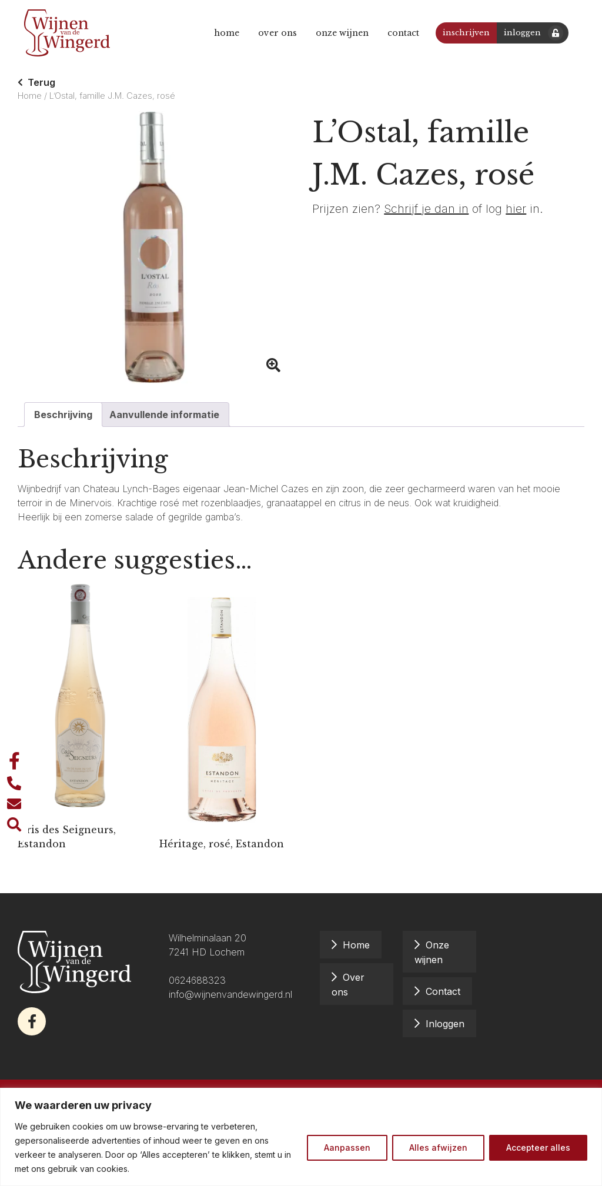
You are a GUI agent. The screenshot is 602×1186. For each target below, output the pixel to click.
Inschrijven (463, 33)
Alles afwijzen (438, 1147)
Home (223, 33)
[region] (301, 1137)
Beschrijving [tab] (63, 414)
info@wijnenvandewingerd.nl (232, 994)
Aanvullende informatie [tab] (164, 414)
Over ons (274, 33)
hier (516, 209)
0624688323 (197, 980)
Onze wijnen (339, 33)
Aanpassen (347, 1147)
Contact (400, 33)
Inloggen (519, 33)
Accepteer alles (538, 1147)
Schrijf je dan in (426, 209)
